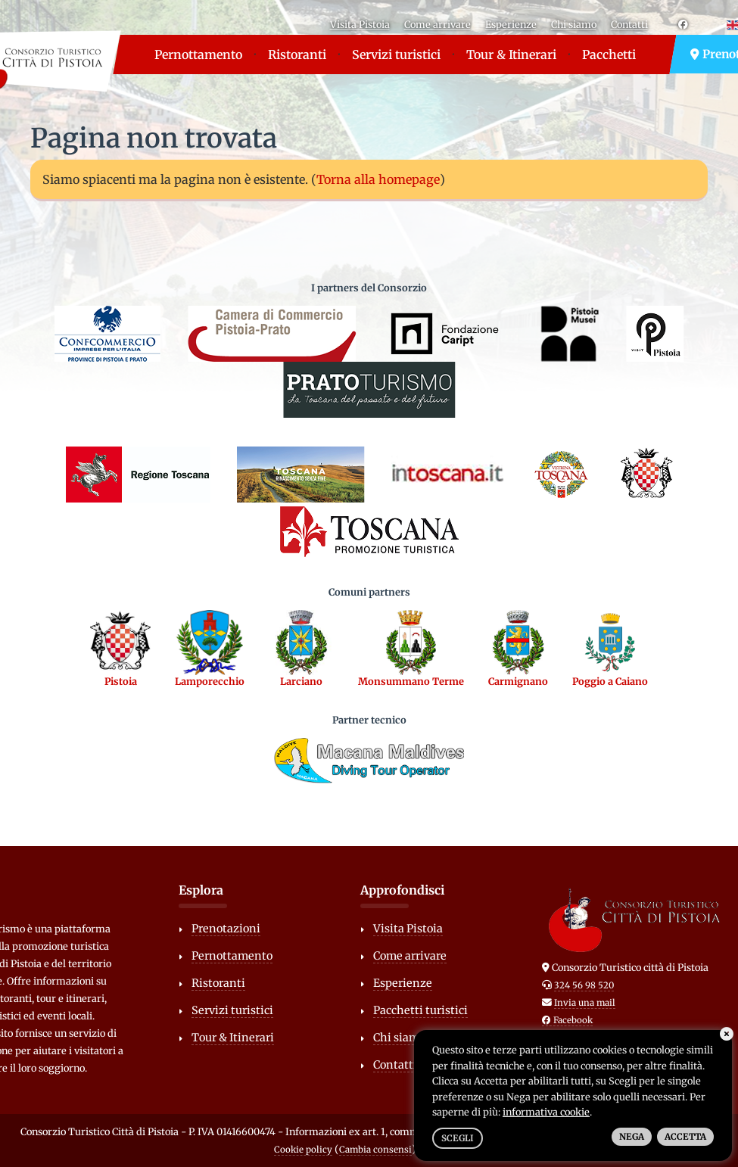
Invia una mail (584, 1002)
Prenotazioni (226, 928)
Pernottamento (198, 54)
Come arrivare (437, 24)
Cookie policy (303, 1149)
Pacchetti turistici (420, 1010)
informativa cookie (546, 1112)
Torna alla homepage (378, 179)
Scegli (457, 1138)
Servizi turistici (396, 54)
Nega (631, 1136)
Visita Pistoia (360, 24)
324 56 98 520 (584, 985)
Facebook (567, 1020)
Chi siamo (573, 24)
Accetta (685, 1136)
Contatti (629, 24)
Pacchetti (609, 54)
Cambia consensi (375, 1149)
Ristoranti (297, 54)
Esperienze (511, 24)
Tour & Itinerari (511, 54)
